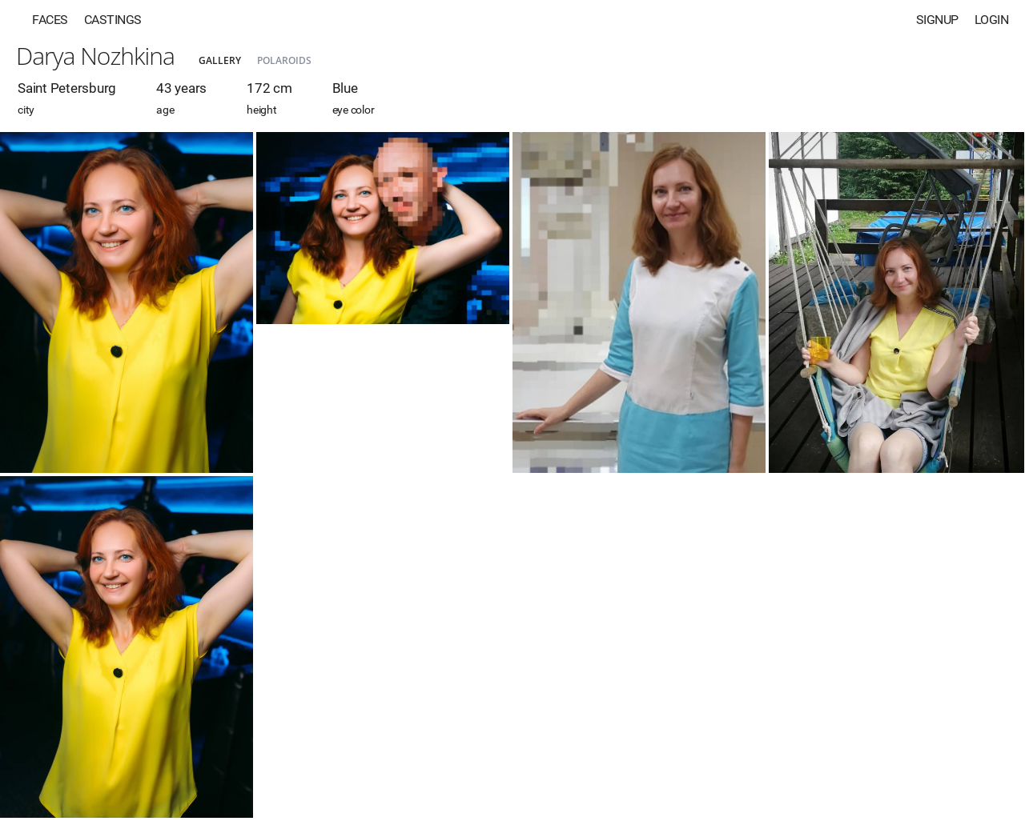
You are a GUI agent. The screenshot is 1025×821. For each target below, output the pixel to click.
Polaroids (284, 60)
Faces (50, 19)
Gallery (220, 60)
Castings (113, 19)
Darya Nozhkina (95, 55)
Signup (937, 19)
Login (992, 19)
